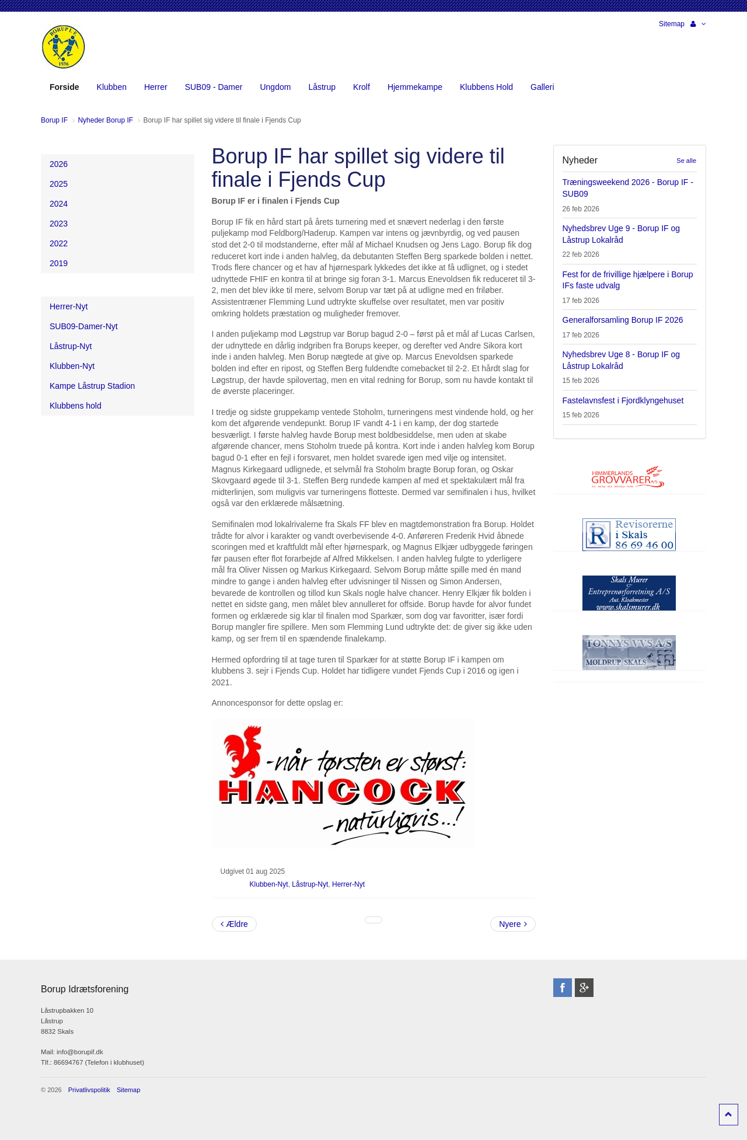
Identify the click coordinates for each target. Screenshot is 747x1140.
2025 (59, 184)
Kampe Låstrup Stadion (92, 386)
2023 (59, 223)
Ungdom (275, 87)
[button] (698, 23)
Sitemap (672, 23)
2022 (59, 243)
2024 (59, 203)
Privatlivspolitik (89, 1089)
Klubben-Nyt (269, 884)
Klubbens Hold (486, 87)
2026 (59, 164)
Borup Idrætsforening (63, 46)
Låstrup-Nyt (310, 884)
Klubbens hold (76, 405)
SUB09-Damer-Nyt (84, 326)
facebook (562, 987)
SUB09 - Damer (214, 87)
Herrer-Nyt (348, 884)
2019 (59, 263)
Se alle (686, 160)
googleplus (584, 987)
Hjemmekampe (415, 87)
